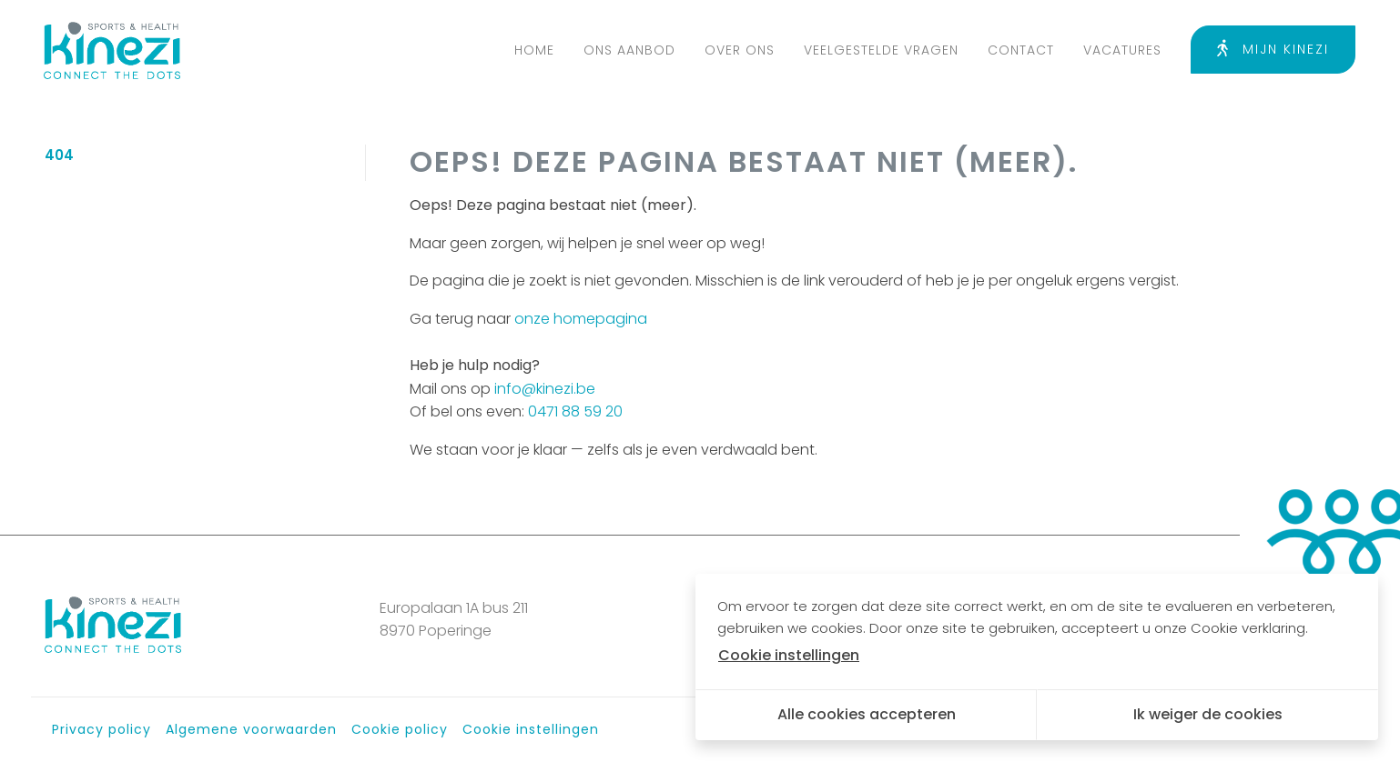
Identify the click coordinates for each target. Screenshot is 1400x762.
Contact (1021, 50)
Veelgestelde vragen (881, 50)
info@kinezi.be (544, 388)
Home (534, 50)
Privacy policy (101, 729)
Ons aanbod (629, 50)
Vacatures (1122, 50)
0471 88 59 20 (575, 411)
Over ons (740, 50)
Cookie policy (399, 729)
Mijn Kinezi (1273, 49)
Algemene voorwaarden (251, 729)
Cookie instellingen (530, 729)
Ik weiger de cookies (1208, 714)
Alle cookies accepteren (866, 714)
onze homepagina (580, 318)
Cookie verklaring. (1249, 627)
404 (59, 155)
